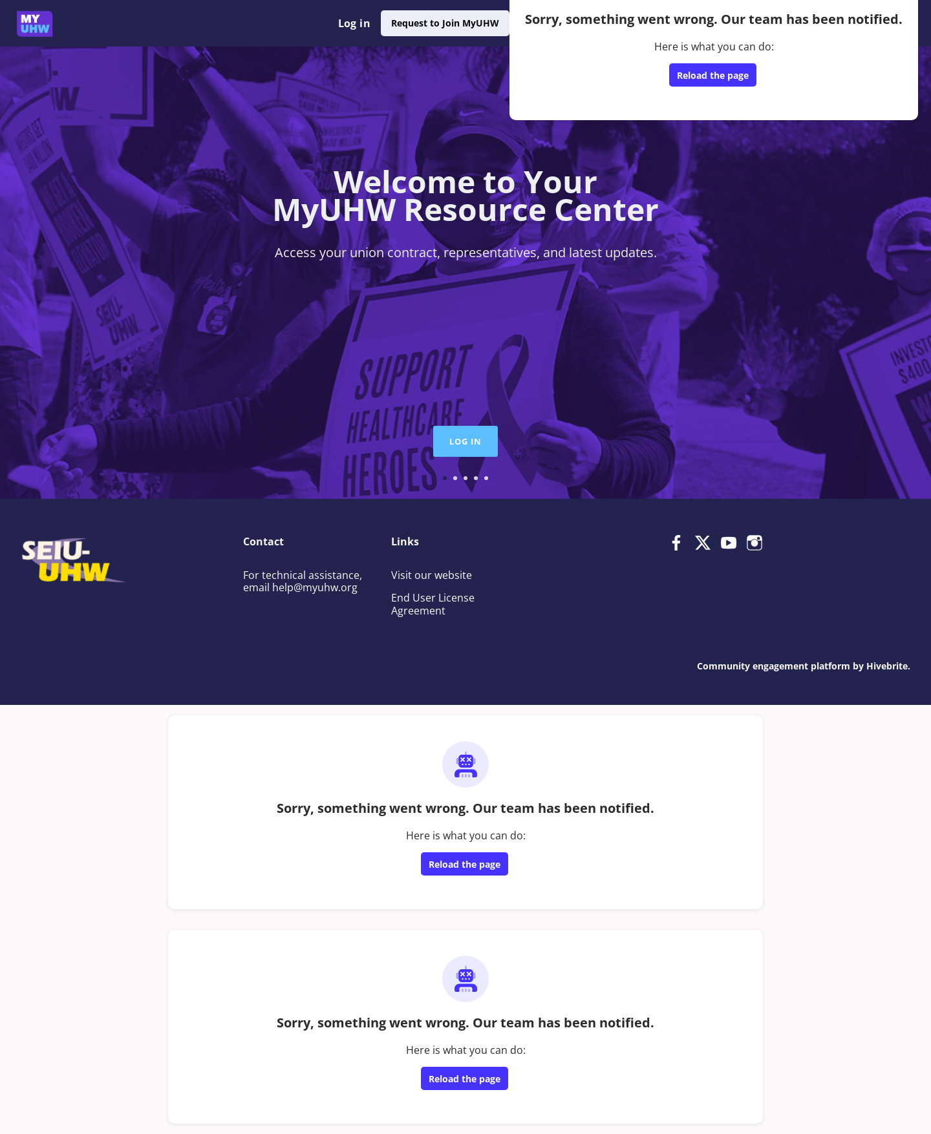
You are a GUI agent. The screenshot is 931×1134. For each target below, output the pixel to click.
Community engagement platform (773, 666)
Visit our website (431, 575)
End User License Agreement (433, 604)
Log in (354, 23)
